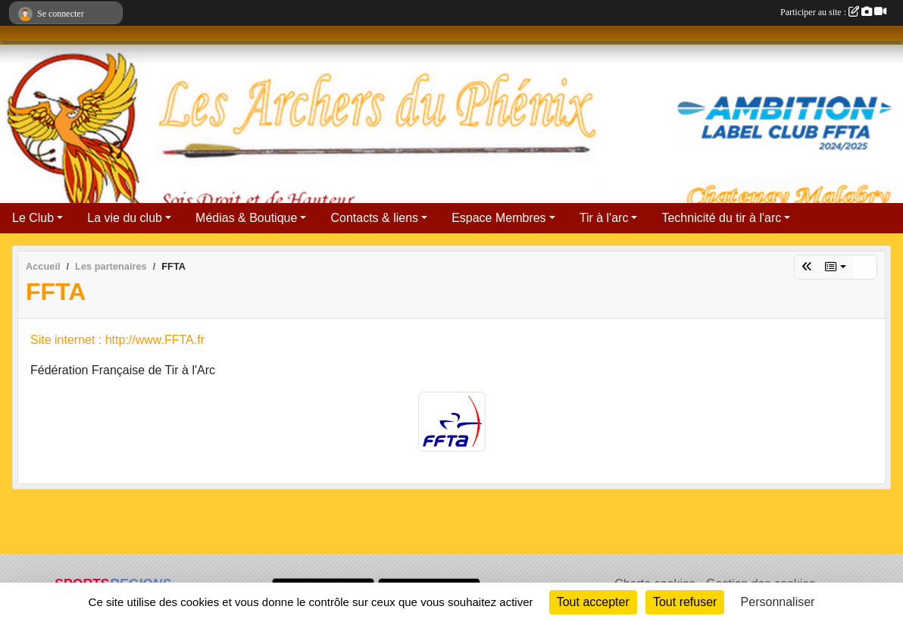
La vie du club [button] (124, 217)
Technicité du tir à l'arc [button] (721, 217)
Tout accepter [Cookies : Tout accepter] (593, 601)
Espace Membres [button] (499, 217)
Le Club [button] (33, 217)
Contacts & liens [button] (374, 217)
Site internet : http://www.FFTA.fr (117, 339)
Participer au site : (833, 12)
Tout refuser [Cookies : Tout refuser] (685, 601)
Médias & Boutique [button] (246, 217)
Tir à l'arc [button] (604, 217)
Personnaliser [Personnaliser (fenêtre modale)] (778, 601)
